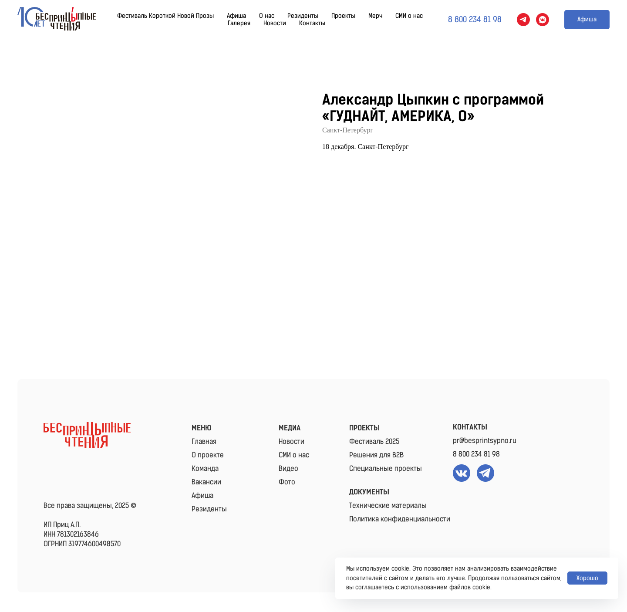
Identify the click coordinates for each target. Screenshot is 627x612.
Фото (287, 482)
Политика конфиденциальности (399, 519)
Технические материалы (388, 505)
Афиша (236, 16)
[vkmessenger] (542, 19)
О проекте (208, 455)
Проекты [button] (343, 16)
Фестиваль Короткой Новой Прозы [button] (165, 16)
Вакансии (206, 482)
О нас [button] (266, 16)
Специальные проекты (385, 468)
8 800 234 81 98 (476, 454)
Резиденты (302, 16)
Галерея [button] (239, 23)
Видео (288, 468)
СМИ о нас (409, 16)
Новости (274, 23)
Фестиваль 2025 (374, 441)
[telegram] (523, 19)
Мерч (375, 16)
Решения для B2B (376, 455)
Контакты (312, 23)
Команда (205, 468)
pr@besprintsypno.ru (484, 440)
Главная (204, 441)
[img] (87, 435)
